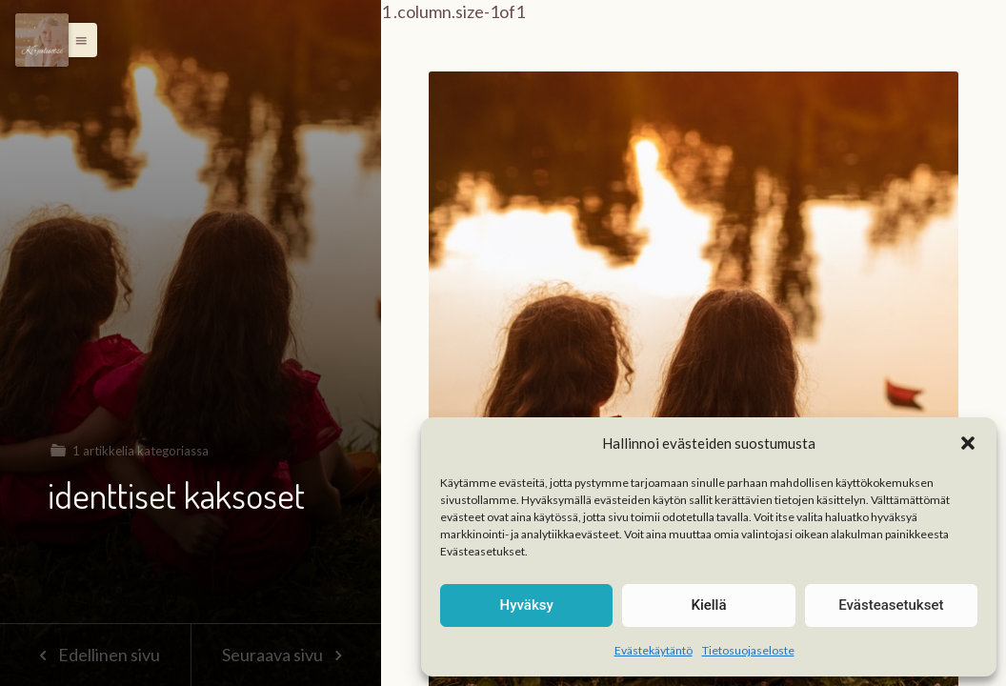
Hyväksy (526, 605)
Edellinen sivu (94, 654)
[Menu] (42, 40)
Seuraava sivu (286, 654)
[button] (967, 443)
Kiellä (708, 605)
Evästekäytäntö (653, 650)
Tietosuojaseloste (748, 650)
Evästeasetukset (890, 605)
